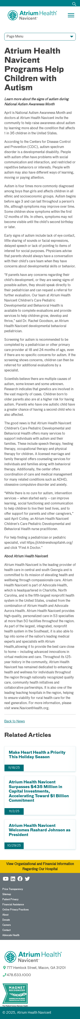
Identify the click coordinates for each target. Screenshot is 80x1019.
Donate (6, 920)
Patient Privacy (10, 899)
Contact (6, 930)
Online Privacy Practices (15, 910)
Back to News (14, 721)
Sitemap (6, 894)
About (5, 915)
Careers (6, 925)
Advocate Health (10, 935)
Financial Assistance (13, 904)
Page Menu (15, 36)
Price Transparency (12, 889)
